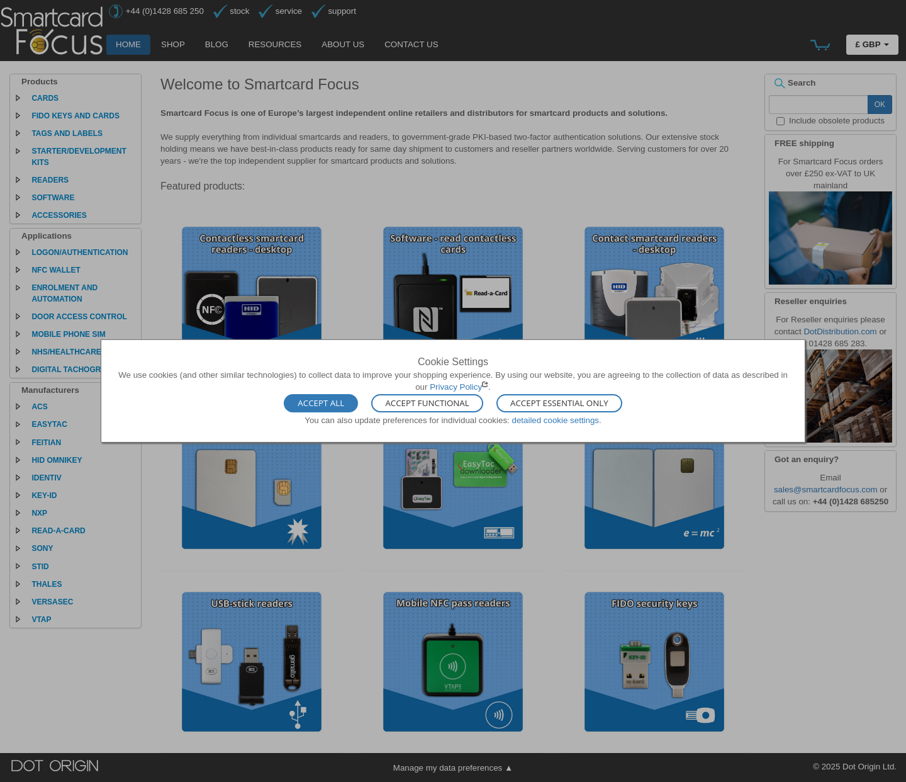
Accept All (321, 403)
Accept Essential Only (559, 403)
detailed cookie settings (555, 419)
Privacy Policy (456, 387)
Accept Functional (427, 403)
